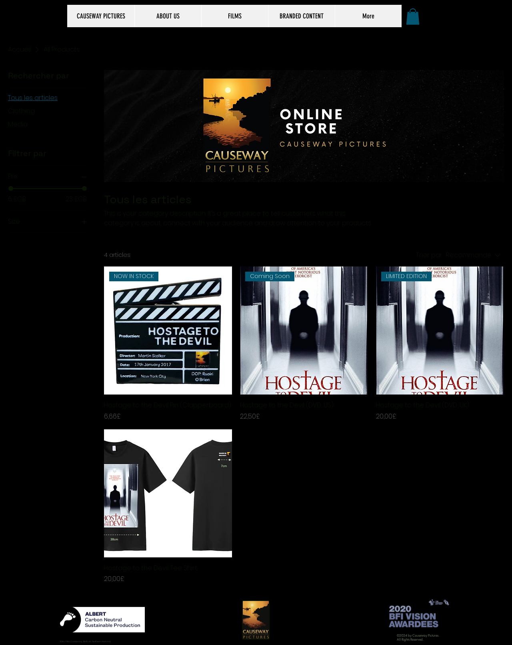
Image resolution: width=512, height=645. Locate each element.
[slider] (11, 188)
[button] (413, 16)
